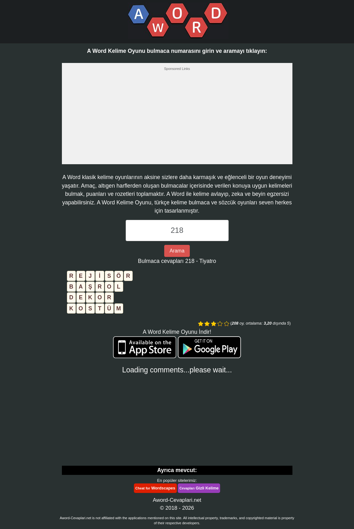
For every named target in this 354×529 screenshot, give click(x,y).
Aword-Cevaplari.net (177, 500)
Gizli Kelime (199, 488)
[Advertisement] (177, 119)
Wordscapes (155, 488)
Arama (177, 250)
